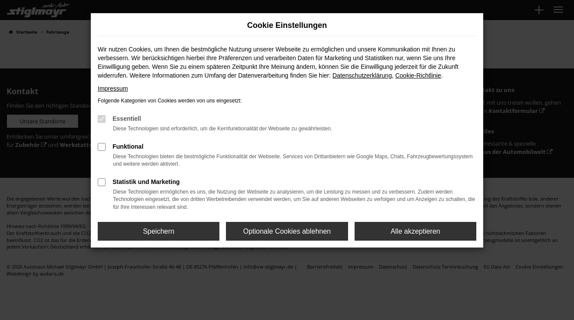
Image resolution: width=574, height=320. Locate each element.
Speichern (158, 231)
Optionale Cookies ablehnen (287, 231)
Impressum (113, 88)
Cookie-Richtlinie (418, 75)
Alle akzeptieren (415, 231)
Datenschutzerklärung (362, 75)
